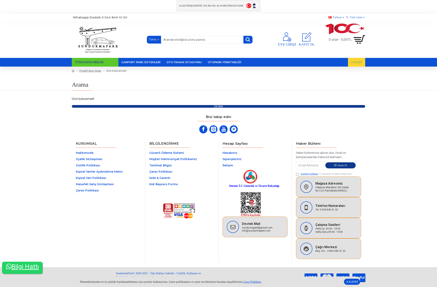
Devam (218, 106)
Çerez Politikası (252, 281)
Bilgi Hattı (22, 266)
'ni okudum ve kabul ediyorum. (324, 174)
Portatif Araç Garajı (90, 70)
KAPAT (353, 281)
